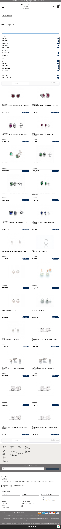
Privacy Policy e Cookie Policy (28, 503)
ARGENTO (6, 52)
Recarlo (5, 43)
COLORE (5, 75)
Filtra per (30, 527)
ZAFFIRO (5, 70)
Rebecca (5, 45)
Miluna (33, 250)
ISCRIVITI (52, 468)
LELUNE (5, 40)
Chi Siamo (4, 497)
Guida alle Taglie (5, 507)
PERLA (5, 63)
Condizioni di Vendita (26, 497)
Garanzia (24, 499)
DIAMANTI (8, 18)
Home (3, 18)
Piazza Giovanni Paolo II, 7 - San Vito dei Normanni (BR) (14, 485)
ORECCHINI (15, 18)
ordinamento (8, 82)
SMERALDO (6, 68)
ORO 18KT (6, 55)
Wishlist (3, 505)
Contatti (4, 501)
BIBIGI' (5, 38)
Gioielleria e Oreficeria (7, 499)
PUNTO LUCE (7, 77)
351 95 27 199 (4, 489)
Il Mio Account (5, 503)
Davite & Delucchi (8, 48)
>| (58, 82)
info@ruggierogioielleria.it (8, 486)
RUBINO (5, 65)
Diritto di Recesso (26, 501)
